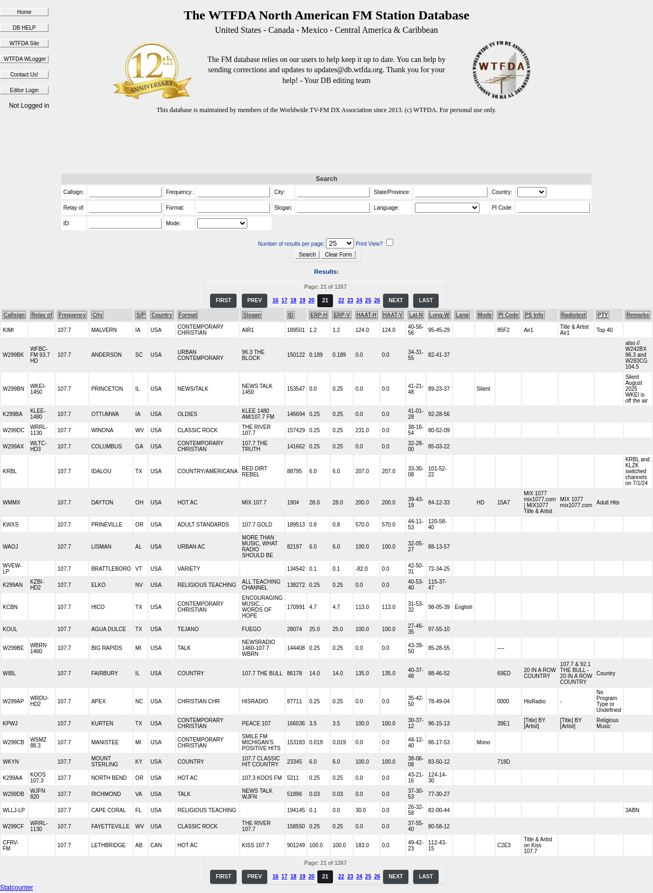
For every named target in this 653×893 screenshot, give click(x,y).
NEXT (395, 300)
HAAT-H (367, 315)
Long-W (439, 315)
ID (291, 315)
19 (302, 300)
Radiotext (573, 315)
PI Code (508, 315)
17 (284, 300)
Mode (485, 315)
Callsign (14, 315)
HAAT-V (392, 315)
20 (311, 300)
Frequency (72, 315)
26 (377, 300)
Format (188, 315)
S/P (140, 315)
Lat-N (416, 315)
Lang (462, 315)
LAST (426, 300)
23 (350, 300)
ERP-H (318, 315)
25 (368, 300)
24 (359, 300)
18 (293, 300)
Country (161, 315)
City (97, 315)
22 (341, 300)
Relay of (41, 315)
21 (325, 300)
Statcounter (16, 887)
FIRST (223, 300)
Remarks (638, 315)
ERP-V (342, 315)
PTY (603, 315)
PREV (254, 300)
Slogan (252, 315)
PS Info (534, 315)
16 (276, 300)
